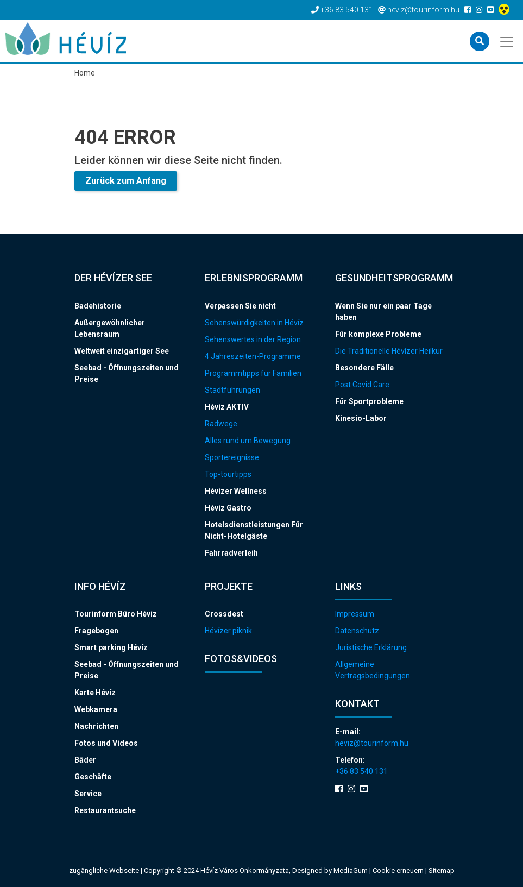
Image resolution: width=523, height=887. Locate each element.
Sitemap (442, 870)
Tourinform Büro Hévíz (115, 613)
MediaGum (350, 870)
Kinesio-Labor (361, 418)
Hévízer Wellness (236, 491)
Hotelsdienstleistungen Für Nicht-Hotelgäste (254, 530)
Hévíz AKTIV (227, 406)
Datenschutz (357, 630)
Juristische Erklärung (371, 647)
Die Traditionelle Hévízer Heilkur (389, 351)
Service (88, 793)
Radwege (221, 423)
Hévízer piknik (228, 630)
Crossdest (224, 613)
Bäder (85, 760)
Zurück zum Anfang (125, 180)
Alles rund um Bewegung (248, 440)
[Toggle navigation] (507, 41)
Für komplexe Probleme (378, 334)
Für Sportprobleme (369, 401)
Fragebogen (96, 630)
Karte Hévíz (95, 692)
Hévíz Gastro (228, 508)
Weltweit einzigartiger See (121, 351)
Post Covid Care (362, 384)
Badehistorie (97, 305)
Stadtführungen (232, 390)
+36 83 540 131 (361, 771)
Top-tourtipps (228, 474)
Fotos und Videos (106, 743)
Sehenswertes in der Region (253, 339)
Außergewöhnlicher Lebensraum (109, 328)
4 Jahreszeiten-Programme (253, 356)
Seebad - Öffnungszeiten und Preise (126, 373)
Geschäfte (92, 776)
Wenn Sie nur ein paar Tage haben (383, 311)
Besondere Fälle (364, 367)
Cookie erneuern (399, 870)
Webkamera (95, 709)
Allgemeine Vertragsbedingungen (372, 670)
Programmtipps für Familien (253, 373)
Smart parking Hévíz (111, 647)
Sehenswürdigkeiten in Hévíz (254, 322)
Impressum (354, 613)
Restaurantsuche (105, 810)
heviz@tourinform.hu (371, 743)
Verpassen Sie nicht (240, 305)
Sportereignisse (232, 457)
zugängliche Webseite (104, 870)
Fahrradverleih (231, 553)
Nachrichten (96, 726)
